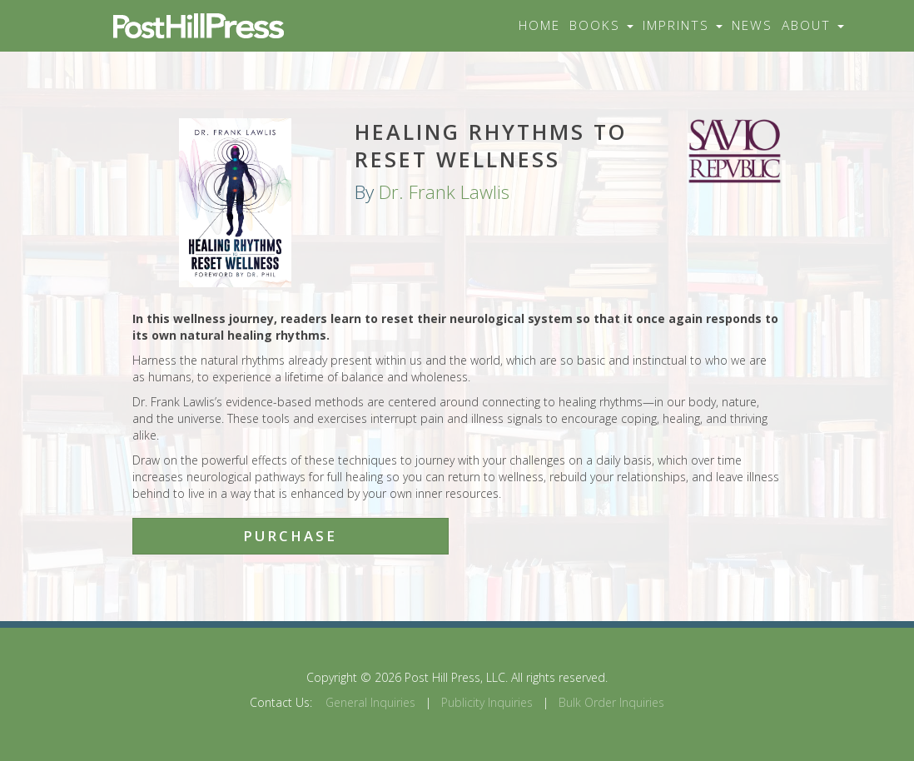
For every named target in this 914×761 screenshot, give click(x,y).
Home (539, 25)
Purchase (290, 535)
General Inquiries (370, 702)
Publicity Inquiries (487, 702)
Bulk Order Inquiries (611, 702)
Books (601, 25)
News (752, 25)
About (813, 25)
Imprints (683, 25)
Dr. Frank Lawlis (444, 192)
